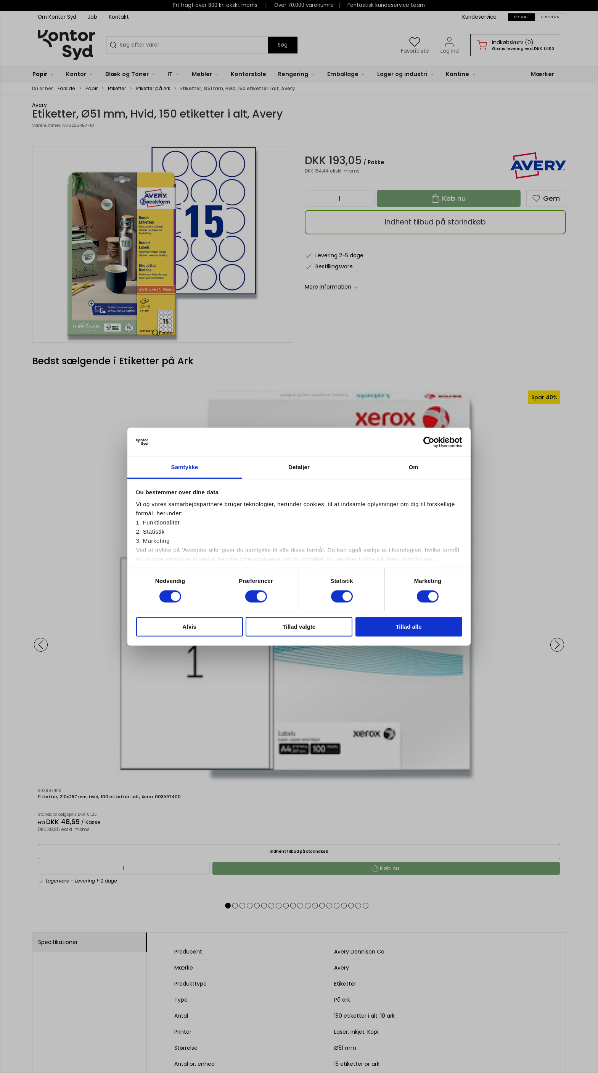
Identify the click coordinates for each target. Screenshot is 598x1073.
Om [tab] (413, 467)
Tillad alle (408, 627)
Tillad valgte (299, 627)
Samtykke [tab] (184, 467)
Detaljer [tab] (299, 467)
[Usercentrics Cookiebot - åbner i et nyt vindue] (428, 442)
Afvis (189, 627)
